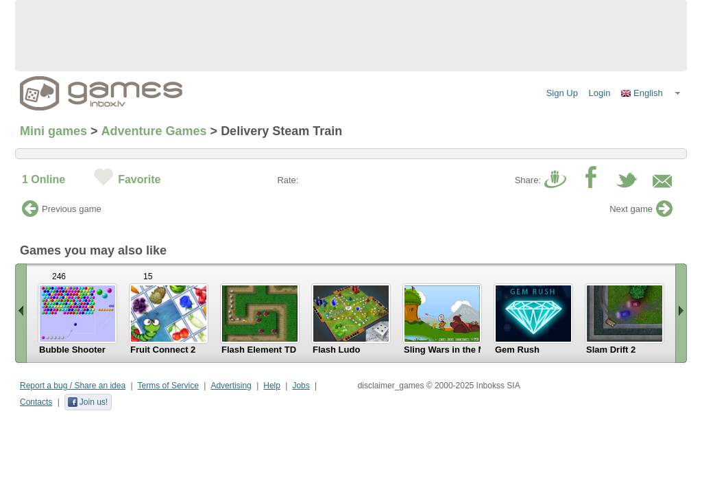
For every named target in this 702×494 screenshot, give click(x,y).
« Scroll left (21, 313)
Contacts (36, 402)
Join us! (87, 402)
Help (271, 385)
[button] (651, 93)
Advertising (230, 385)
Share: (528, 180)
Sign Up (562, 93)
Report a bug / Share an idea (72, 385)
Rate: (287, 180)
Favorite (139, 179)
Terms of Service (168, 385)
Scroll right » (681, 313)
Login (600, 93)
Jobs (300, 385)
